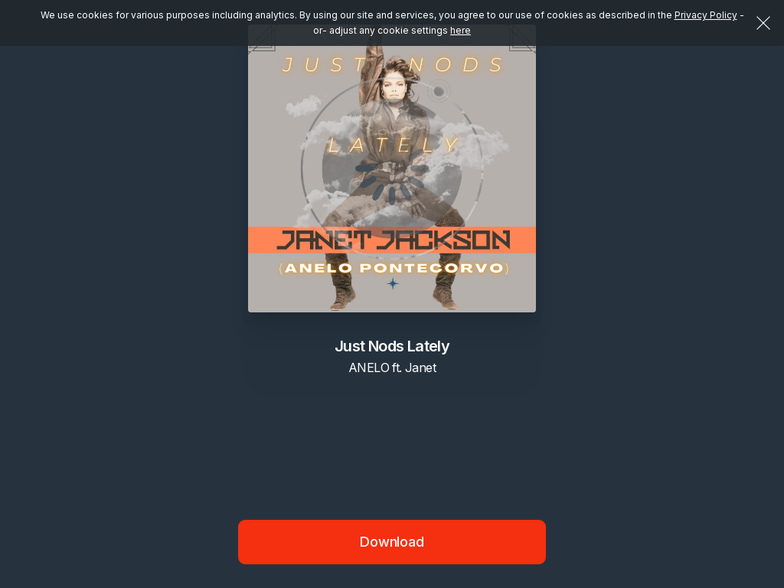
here (460, 30)
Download (392, 542)
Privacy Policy (706, 15)
